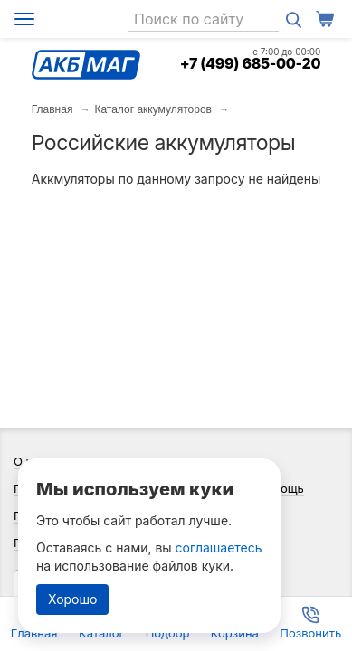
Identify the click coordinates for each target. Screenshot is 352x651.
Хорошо (72, 599)
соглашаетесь (219, 547)
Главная (52, 109)
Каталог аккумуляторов (153, 109)
